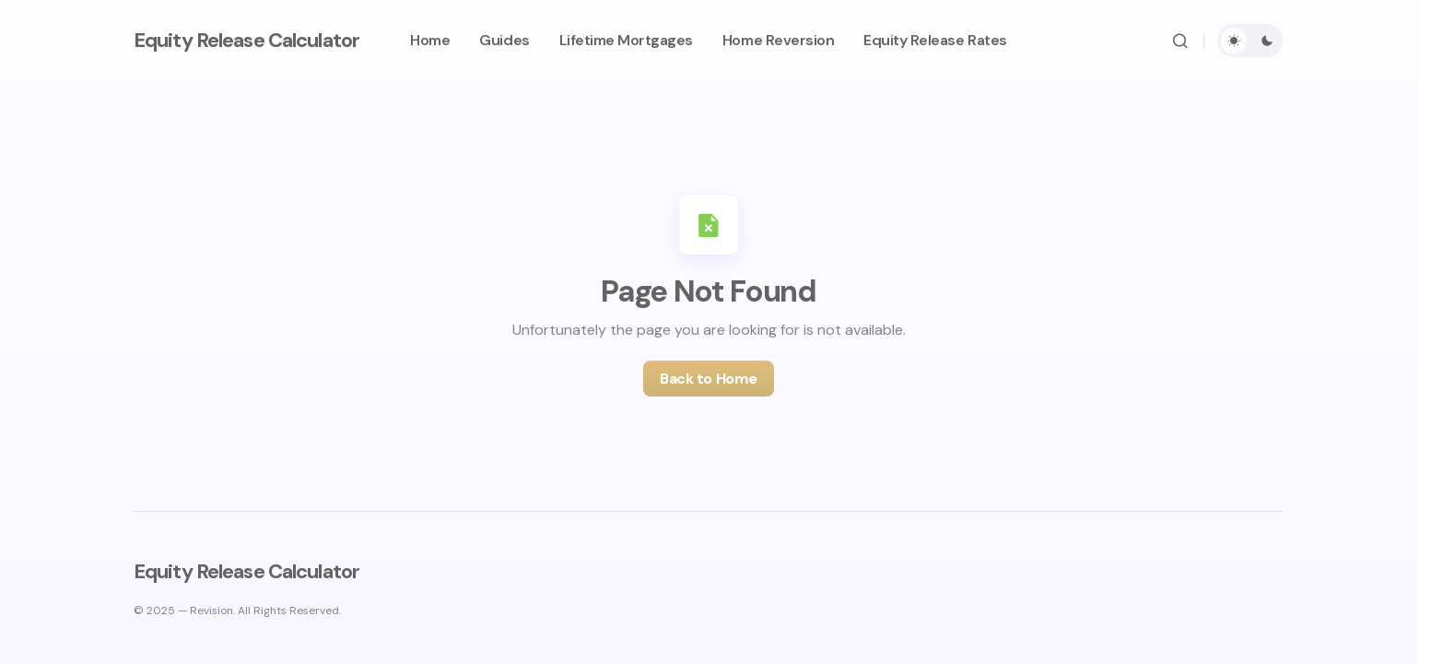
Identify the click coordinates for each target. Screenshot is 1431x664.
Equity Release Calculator (246, 40)
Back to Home (708, 378)
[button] (1180, 40)
